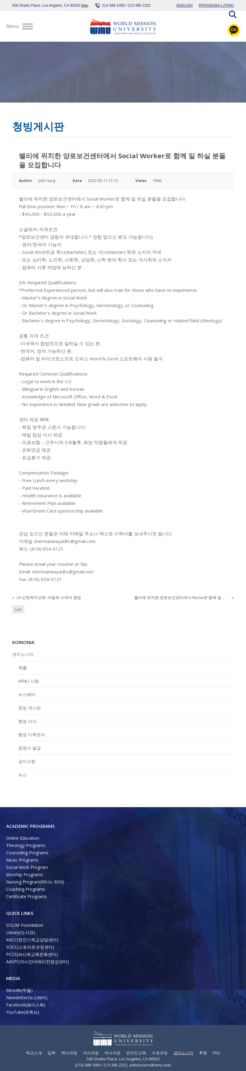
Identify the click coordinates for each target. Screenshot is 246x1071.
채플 (22, 667)
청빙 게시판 (29, 708)
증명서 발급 (29, 748)
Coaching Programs (25, 889)
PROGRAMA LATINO (216, 5)
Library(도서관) (20, 932)
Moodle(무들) (19, 990)
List (18, 609)
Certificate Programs (26, 896)
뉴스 (22, 775)
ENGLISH (184, 5)
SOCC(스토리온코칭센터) (30, 947)
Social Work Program (27, 867)
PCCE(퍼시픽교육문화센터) (32, 954)
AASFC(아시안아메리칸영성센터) (37, 961)
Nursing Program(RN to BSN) (35, 882)
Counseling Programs (27, 853)
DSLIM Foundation (24, 925)
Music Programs (22, 860)
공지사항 (26, 761)
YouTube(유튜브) (22, 1012)
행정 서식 (27, 721)
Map (84, 5)
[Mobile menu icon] (19, 26)
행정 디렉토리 (31, 734)
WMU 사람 (28, 681)
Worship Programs (24, 874)
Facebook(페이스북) (25, 1005)
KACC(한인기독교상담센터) (32, 940)
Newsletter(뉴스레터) (27, 997)
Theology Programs (25, 845)
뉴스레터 (26, 694)
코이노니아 (23, 654)
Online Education (22, 838)
